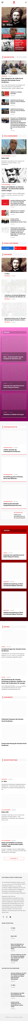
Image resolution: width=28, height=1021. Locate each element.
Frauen (6, 332)
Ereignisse (8, 254)
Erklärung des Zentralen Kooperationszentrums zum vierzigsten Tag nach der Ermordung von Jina (12, 506)
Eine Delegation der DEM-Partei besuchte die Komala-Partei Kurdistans (12, 80)
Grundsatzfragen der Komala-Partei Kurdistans (13, 650)
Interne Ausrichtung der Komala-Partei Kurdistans (13, 744)
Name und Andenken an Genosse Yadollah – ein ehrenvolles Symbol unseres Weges (7, 44)
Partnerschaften (10, 427)
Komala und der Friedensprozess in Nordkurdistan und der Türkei (18, 220)
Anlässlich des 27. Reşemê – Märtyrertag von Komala (17, 211)
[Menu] (2, 2)
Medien (6, 530)
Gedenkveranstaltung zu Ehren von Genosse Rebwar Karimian (17, 101)
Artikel (7, 626)
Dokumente (8, 697)
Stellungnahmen (10, 136)
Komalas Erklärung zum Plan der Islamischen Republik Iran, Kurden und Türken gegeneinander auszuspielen (19, 42)
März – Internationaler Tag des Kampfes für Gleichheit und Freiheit (13, 359)
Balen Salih (6, 37)
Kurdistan (24, 57)
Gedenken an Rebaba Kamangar (16, 93)
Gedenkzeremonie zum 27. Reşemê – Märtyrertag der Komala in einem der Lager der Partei (15, 320)
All (17, 57)
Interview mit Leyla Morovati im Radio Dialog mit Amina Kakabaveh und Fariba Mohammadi (13, 388)
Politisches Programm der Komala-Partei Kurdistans (12, 720)
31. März (7, 24)
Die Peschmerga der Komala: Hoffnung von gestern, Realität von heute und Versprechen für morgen (13, 681)
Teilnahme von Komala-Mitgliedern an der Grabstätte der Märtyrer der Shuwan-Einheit (15, 297)
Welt (20, 57)
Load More (14, 858)
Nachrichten (9, 57)
